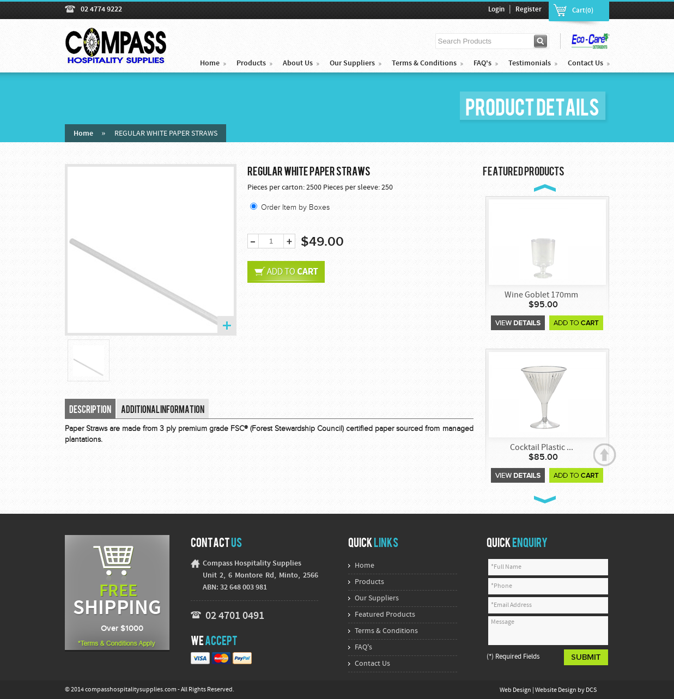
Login (496, 10)
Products (251, 63)
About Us (298, 63)
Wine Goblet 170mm (541, 295)
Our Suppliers (352, 63)
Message (548, 630)
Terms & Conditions (424, 63)
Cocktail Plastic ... (541, 447)
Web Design (516, 690)
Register (528, 10)
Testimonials (529, 63)
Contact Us (585, 63)
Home (210, 63)
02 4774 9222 (101, 9)
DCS (591, 690)
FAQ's (482, 63)
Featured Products (385, 615)
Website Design (556, 690)
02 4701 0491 (234, 616)
